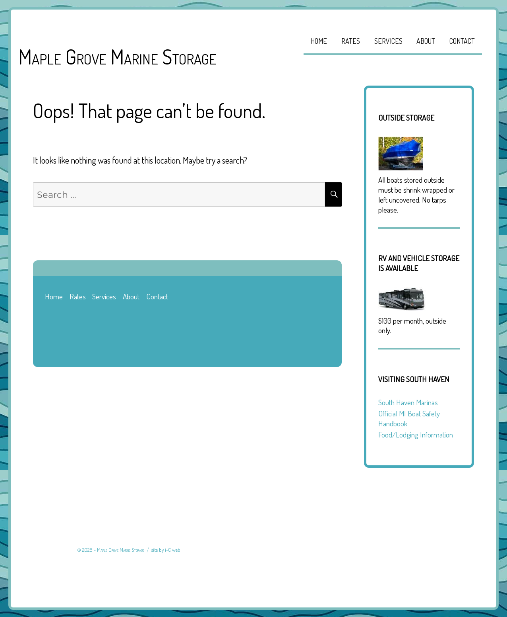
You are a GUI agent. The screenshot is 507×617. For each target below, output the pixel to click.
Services (388, 41)
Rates (350, 41)
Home (319, 41)
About (425, 41)
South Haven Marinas (408, 402)
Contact (462, 41)
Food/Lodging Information (415, 434)
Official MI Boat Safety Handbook (409, 418)
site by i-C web (165, 550)
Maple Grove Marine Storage (117, 56)
